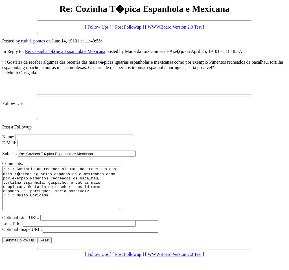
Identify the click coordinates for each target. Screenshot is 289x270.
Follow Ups (98, 27)
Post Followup (128, 27)
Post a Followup (17, 127)
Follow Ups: (13, 103)
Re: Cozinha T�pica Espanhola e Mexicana (65, 51)
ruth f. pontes (33, 40)
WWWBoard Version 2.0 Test (175, 27)
